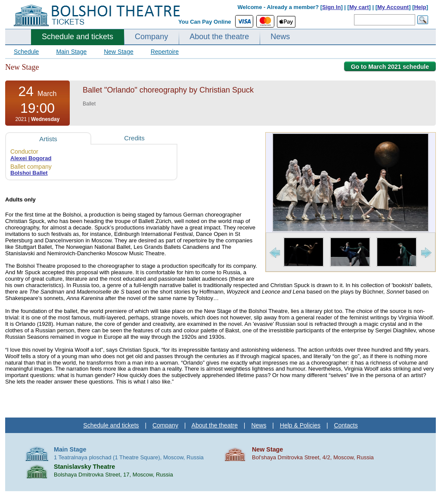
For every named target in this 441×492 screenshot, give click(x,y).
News (280, 36)
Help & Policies (300, 425)
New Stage (118, 51)
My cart (359, 7)
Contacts (345, 425)
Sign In (331, 7)
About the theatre (219, 36)
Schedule (26, 51)
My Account (393, 7)
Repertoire (165, 51)
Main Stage (71, 51)
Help (420, 7)
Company (151, 36)
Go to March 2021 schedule (390, 66)
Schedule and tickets (77, 36)
